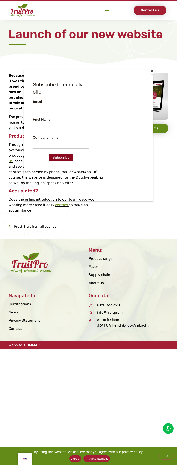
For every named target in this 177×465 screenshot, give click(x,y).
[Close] (152, 71)
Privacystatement (97, 458)
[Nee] (166, 457)
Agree (75, 458)
